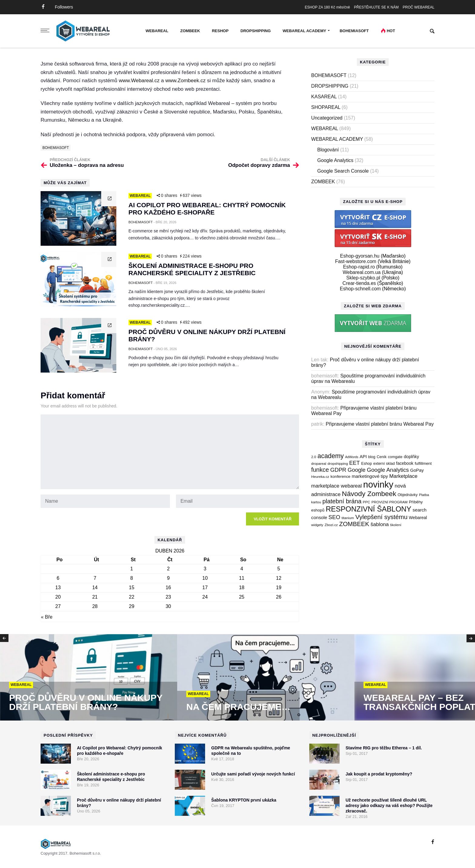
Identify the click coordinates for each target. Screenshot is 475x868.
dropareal (318, 463)
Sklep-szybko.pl (363, 277)
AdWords (351, 457)
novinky (378, 484)
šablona (379, 524)
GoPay (417, 470)
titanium (347, 518)
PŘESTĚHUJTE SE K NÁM (376, 7)
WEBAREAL (156, 31)
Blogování (328, 149)
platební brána (341, 501)
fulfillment (423, 463)
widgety (317, 525)
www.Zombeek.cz (185, 80)
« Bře (46, 617)
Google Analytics (335, 160)
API (363, 456)
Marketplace (403, 476)
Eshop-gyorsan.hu (360, 255)
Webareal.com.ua (361, 272)
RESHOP (220, 31)
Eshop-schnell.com (360, 288)
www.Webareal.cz (139, 80)
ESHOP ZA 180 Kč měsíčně (327, 7)
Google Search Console (343, 171)
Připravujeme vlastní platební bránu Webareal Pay (379, 424)
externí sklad (384, 463)
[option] (88, 678)
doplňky (411, 456)
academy (330, 456)
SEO (334, 517)
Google (357, 470)
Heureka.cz (320, 476)
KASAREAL (324, 96)
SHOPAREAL (325, 107)
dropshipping (337, 463)
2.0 (313, 457)
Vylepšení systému (381, 516)
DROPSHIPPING (256, 31)
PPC (366, 502)
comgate (395, 457)
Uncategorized (326, 117)
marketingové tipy (370, 476)
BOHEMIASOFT (354, 31)
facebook (405, 463)
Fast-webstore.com (355, 261)
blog (371, 457)
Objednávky (407, 495)
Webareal (418, 517)
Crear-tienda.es (359, 283)
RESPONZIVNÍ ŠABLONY (368, 509)
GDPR (338, 470)
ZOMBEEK (190, 31)
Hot (391, 31)
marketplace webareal (336, 486)
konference (340, 476)
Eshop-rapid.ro (359, 266)
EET (354, 463)
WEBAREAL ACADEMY (304, 31)
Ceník (382, 457)
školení (395, 525)
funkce (320, 469)
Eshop (366, 463)
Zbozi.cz (331, 525)
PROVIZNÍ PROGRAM (389, 502)
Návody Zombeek (369, 494)
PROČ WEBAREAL (418, 7)
